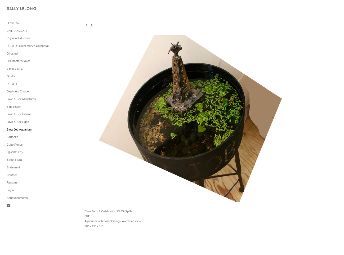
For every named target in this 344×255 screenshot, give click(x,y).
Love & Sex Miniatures (21, 99)
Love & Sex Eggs (18, 121)
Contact (12, 175)
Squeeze (12, 136)
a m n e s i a (15, 68)
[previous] (86, 25)
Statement (13, 167)
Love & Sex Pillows (19, 114)
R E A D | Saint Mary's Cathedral (27, 45)
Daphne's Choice (18, 91)
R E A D (12, 84)
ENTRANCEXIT (17, 30)
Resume (12, 182)
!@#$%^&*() (15, 152)
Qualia (11, 76)
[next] (91, 25)
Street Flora (14, 159)
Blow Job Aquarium (19, 129)
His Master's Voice (18, 60)
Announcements (17, 197)
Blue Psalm (14, 106)
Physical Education (19, 38)
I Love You (13, 23)
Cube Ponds (15, 144)
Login (10, 190)
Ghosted (12, 53)
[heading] (20, 9)
